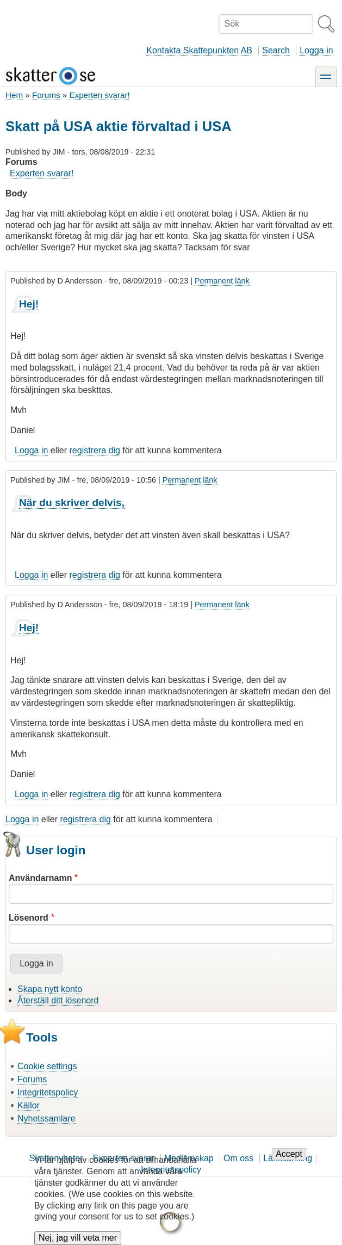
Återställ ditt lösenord (57, 1000)
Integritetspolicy (47, 1092)
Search (276, 50)
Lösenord (28, 917)
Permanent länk (222, 280)
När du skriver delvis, (72, 502)
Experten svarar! (99, 95)
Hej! (29, 304)
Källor (28, 1105)
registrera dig (95, 450)
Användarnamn (40, 878)
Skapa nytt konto (49, 989)
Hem (14, 95)
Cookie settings (47, 1066)
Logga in (316, 50)
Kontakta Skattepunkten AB (199, 50)
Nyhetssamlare (46, 1118)
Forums (46, 95)
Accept (289, 1162)
